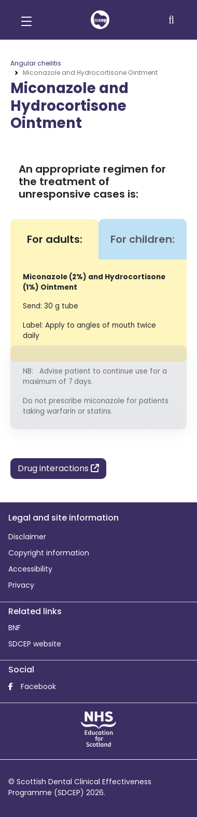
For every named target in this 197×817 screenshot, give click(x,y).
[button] (26, 20)
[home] (100, 19)
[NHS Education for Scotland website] (98, 728)
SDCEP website (34, 644)
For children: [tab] (142, 239)
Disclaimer (27, 536)
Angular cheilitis (35, 63)
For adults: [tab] (54, 239)
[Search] (172, 19)
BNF (14, 628)
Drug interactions (58, 468)
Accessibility (30, 569)
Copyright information (48, 553)
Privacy (21, 585)
